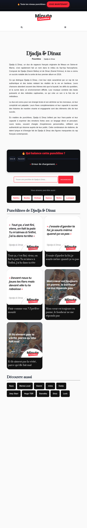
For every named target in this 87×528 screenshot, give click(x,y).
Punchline (36, 59)
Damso (49, 198)
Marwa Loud (24, 386)
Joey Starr (13, 394)
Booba (27, 198)
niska (50, 386)
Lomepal (70, 198)
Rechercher (66, 179)
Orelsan (37, 198)
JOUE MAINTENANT (58, 4)
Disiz (55, 394)
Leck (65, 394)
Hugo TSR (28, 394)
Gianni (39, 386)
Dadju (61, 386)
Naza (11, 386)
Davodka (43, 394)
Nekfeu (16, 198)
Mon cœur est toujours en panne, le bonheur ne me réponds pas (60, 312)
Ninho (59, 198)
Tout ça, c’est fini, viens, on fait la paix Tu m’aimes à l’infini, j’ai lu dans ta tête (23, 259)
